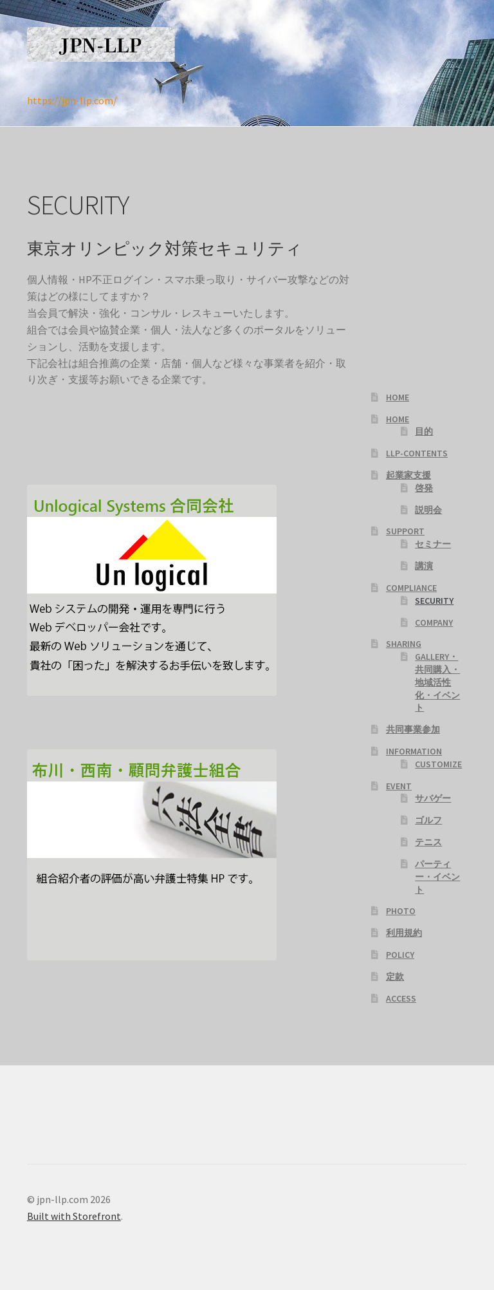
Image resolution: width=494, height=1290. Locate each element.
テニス (428, 842)
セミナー (433, 544)
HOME (397, 397)
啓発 (424, 488)
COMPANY (434, 622)
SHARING (403, 644)
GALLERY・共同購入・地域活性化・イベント (437, 682)
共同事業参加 (413, 729)
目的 (424, 431)
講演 (424, 566)
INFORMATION (414, 751)
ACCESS (401, 998)
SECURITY (434, 600)
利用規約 (404, 933)
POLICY (400, 954)
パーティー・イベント (437, 876)
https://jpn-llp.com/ (72, 100)
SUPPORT (405, 531)
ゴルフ (428, 820)
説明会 (428, 510)
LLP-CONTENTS (417, 453)
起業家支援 (408, 475)
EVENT (399, 786)
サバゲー (433, 798)
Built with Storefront (74, 1216)
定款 (395, 976)
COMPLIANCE (411, 588)
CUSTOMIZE (438, 764)
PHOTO (401, 911)
